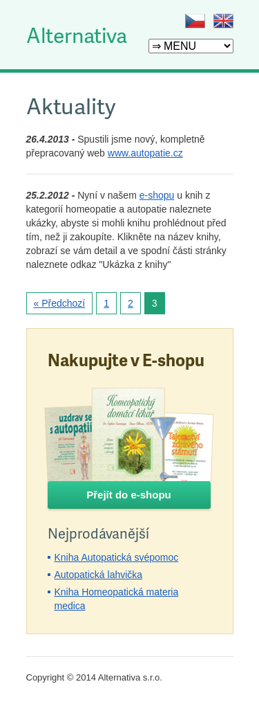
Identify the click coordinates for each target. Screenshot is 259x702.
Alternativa (76, 34)
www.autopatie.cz (145, 153)
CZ (195, 21)
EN (223, 21)
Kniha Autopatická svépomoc (117, 557)
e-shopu (157, 195)
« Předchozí (60, 303)
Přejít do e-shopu (128, 495)
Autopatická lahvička (99, 574)
